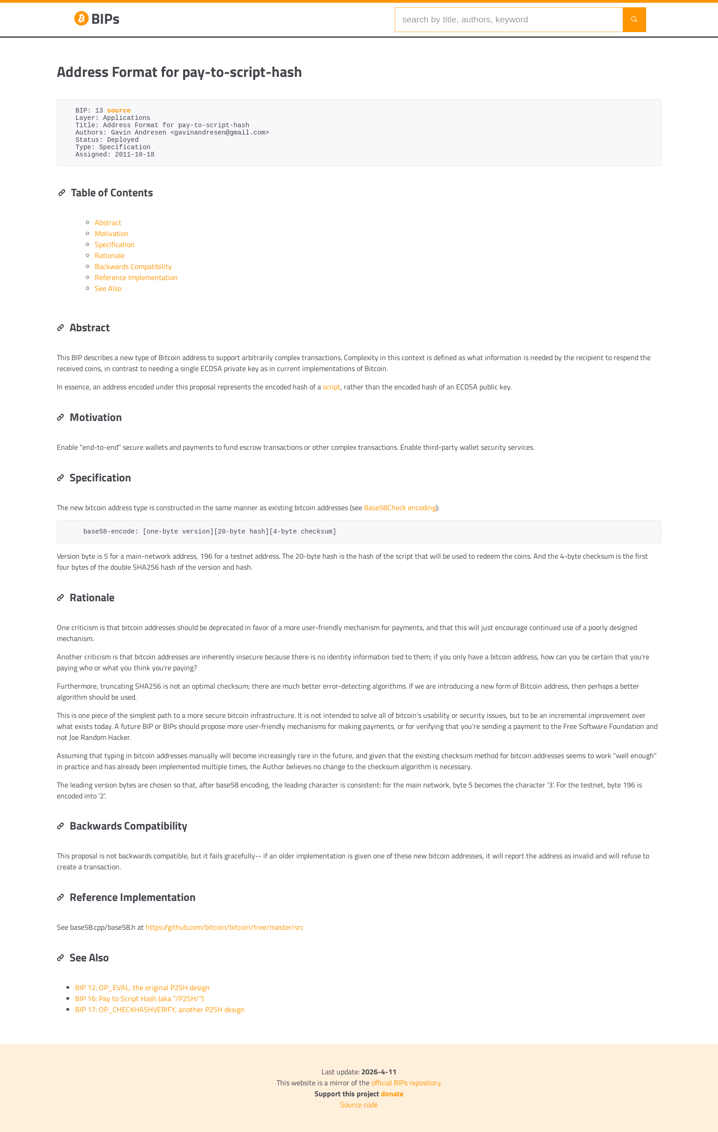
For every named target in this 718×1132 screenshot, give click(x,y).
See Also (108, 288)
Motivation (112, 233)
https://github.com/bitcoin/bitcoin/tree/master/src (225, 927)
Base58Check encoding (400, 507)
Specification (115, 244)
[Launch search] (634, 19)
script (331, 386)
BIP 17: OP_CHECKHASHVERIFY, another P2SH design (160, 1009)
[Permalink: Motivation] (60, 418)
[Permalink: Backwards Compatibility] (60, 826)
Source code (359, 1104)
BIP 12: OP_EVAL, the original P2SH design (142, 987)
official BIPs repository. (406, 1082)
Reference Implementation (136, 277)
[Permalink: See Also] (60, 958)
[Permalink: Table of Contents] (61, 193)
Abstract (108, 222)
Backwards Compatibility (133, 266)
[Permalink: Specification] (60, 478)
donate (392, 1093)
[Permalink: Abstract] (60, 328)
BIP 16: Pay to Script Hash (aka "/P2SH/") (139, 998)
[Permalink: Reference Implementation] (60, 898)
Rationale (110, 255)
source (119, 110)
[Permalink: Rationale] (60, 598)
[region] (359, 557)
